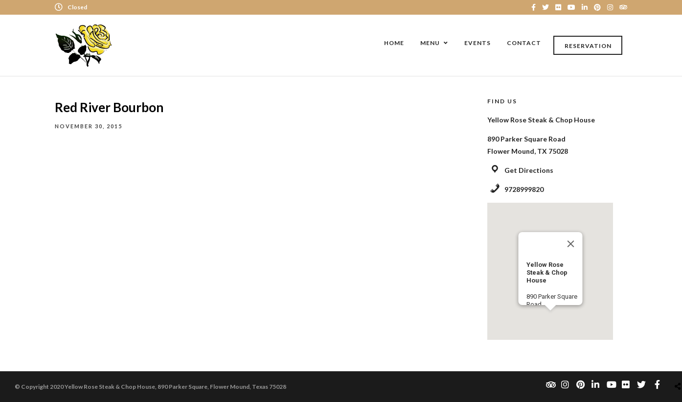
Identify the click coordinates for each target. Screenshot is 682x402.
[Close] (570, 244)
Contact (524, 43)
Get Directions (528, 170)
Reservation (588, 45)
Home (394, 43)
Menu (430, 43)
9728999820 (524, 189)
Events (477, 43)
